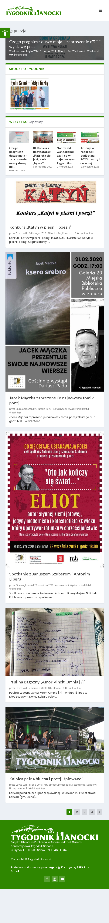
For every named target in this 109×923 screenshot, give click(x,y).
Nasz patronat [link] (17, 822)
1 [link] (93, 40)
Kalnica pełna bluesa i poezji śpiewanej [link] (46, 812)
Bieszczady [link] (64, 818)
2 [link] (97, 40)
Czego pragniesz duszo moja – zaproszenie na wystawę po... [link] (52, 78)
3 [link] (99, 40)
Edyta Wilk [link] (32, 85)
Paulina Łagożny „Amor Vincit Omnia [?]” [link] (47, 715)
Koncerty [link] (92, 818)
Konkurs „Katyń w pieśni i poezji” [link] (40, 260)
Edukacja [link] (67, 267)
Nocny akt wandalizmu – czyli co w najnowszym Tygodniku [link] (66, 189)
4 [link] (92, 846)
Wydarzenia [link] (79, 85)
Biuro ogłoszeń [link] (24, 442)
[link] (5, 33)
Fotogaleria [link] (79, 818)
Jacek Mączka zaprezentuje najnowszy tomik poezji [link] (51, 434)
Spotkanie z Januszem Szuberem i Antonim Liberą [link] (49, 610)
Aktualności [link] (64, 85)
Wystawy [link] (92, 85)
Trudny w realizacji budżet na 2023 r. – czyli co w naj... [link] (90, 189)
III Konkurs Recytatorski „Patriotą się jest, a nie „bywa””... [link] (42, 189)
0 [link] (11, 88)
